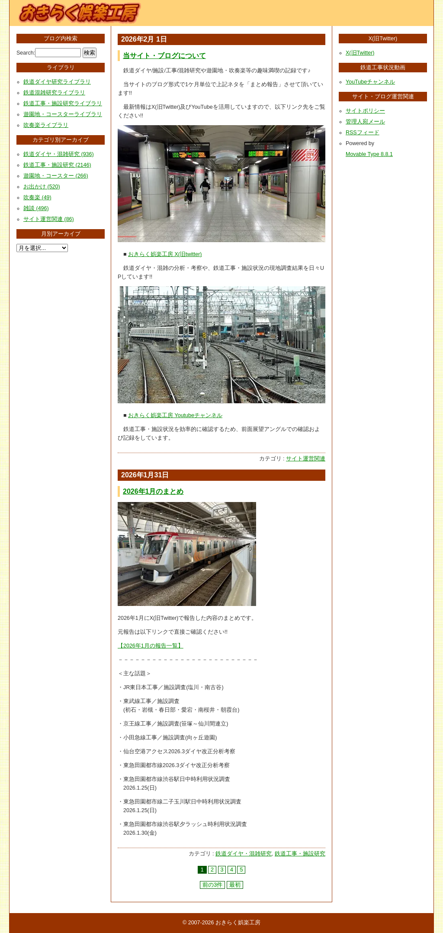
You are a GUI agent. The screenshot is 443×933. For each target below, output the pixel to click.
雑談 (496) (36, 208)
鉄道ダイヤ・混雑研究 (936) (58, 154)
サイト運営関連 (305, 459)
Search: (25, 53)
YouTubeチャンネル (370, 82)
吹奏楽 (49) (37, 197)
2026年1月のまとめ (153, 491)
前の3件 (212, 885)
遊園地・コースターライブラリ (62, 114)
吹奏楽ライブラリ (45, 125)
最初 (235, 885)
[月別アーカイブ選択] (42, 248)
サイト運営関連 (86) (48, 219)
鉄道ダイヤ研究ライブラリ (57, 82)
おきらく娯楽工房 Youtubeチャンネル (175, 415)
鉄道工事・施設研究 (300, 854)
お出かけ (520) (41, 187)
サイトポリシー (365, 111)
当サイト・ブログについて (164, 55)
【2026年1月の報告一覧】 (150, 646)
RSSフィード (362, 133)
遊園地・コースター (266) (55, 176)
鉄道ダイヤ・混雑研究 (243, 854)
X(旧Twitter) (360, 53)
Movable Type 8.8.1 (369, 154)
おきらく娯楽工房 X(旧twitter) (165, 254)
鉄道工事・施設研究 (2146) (57, 165)
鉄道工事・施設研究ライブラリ (62, 103)
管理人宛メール (365, 122)
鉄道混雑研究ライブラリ (54, 93)
